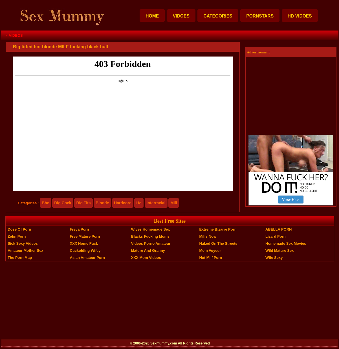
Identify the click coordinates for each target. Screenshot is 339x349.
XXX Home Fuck (84, 243)
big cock (62, 203)
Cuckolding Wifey (85, 250)
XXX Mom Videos (146, 257)
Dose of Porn (19, 229)
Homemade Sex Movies (285, 243)
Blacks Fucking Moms (150, 236)
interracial (156, 203)
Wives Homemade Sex (150, 229)
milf (173, 203)
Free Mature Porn (85, 236)
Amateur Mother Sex (25, 250)
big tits (83, 203)
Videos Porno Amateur (150, 243)
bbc (45, 203)
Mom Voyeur (210, 250)
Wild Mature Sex (279, 250)
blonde (102, 203)
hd (139, 203)
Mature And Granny (148, 250)
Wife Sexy (274, 257)
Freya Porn (79, 229)
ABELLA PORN (278, 229)
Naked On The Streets (218, 243)
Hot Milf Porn (210, 257)
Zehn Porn (17, 236)
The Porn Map (20, 257)
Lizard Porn (275, 236)
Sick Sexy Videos (23, 243)
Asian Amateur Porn (87, 257)
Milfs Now (207, 236)
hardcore (122, 203)
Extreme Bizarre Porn (217, 229)
